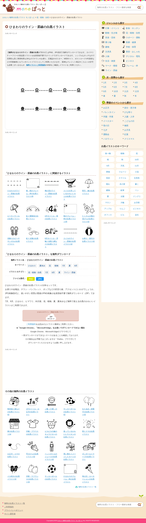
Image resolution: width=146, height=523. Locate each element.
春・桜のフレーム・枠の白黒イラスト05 (32, 193)
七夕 (105, 130)
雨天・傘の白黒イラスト (88, 192)
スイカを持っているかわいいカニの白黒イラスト (69, 195)
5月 (104, 87)
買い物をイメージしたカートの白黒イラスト (69, 456)
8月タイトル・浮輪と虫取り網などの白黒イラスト (51, 242)
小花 (137, 172)
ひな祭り (128, 112)
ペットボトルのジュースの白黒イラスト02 (51, 456)
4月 (136, 83)
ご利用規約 (31, 324)
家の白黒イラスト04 (13, 432)
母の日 (106, 126)
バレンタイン (109, 112)
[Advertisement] (50, 40)
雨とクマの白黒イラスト (88, 432)
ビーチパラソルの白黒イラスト (13, 217)
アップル (108, 209)
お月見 (127, 130)
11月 (126, 91)
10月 (116, 91)
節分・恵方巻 (130, 108)
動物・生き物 (111, 33)
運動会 (106, 134)
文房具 (108, 52)
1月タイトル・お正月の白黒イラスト (32, 412)
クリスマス (129, 139)
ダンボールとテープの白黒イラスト (88, 456)
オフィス (108, 215)
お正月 (106, 108)
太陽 (122, 196)
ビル (122, 215)
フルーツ (122, 172)
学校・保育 (131, 47)
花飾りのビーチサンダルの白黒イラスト (13, 241)
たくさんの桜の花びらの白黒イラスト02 (88, 219)
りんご (122, 209)
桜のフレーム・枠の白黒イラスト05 (69, 219)
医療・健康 (131, 42)
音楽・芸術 (110, 37)
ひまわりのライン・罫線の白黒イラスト (13, 193)
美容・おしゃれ (133, 52)
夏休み (42, 266)
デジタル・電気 (133, 56)
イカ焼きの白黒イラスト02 (13, 477)
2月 (115, 83)
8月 (75, 266)
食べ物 (108, 153)
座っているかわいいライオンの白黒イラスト (69, 434)
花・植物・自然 (43, 17)
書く (137, 184)
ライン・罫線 (69, 272)
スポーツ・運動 (133, 37)
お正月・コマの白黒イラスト (13, 455)
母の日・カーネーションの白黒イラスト (88, 479)
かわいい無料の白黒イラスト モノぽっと (19, 17)
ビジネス (130, 61)
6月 (115, 87)
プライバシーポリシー (13, 510)
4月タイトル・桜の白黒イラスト (51, 217)
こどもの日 (129, 121)
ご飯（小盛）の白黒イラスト (51, 410)
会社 (137, 215)
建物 (107, 47)
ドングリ (137, 196)
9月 (104, 91)
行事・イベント (112, 28)
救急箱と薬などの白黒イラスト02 (13, 412)
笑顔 (108, 178)
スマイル (122, 178)
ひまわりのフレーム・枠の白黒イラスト (69, 479)
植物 (56, 266)
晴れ (108, 184)
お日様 (137, 202)
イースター (108, 121)
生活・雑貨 (110, 61)
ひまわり (32, 266)
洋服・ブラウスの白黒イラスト (32, 432)
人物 (107, 56)
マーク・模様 (111, 66)
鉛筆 (122, 190)
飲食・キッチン (133, 28)
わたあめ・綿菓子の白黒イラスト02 (88, 412)
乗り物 (108, 42)
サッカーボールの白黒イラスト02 (69, 412)
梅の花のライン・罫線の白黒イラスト (51, 193)
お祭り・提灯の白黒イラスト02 (88, 239)
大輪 (122, 202)
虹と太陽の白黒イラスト (32, 239)
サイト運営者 (10, 514)
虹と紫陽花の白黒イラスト (32, 217)
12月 (137, 91)
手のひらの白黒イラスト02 (32, 455)
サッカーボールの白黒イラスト (51, 477)
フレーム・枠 (132, 66)
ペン (137, 190)
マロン (108, 202)
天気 (122, 166)
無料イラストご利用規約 (36, 65)
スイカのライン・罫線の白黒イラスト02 (69, 241)
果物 (108, 172)
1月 (104, 83)
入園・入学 (129, 117)
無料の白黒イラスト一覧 (87, 487)
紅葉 (126, 134)
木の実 (122, 184)
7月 (63, 266)
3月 (125, 83)
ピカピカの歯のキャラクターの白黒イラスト (51, 434)
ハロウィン (108, 139)
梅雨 (126, 126)
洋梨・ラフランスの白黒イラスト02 (32, 479)
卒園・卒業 (108, 117)
